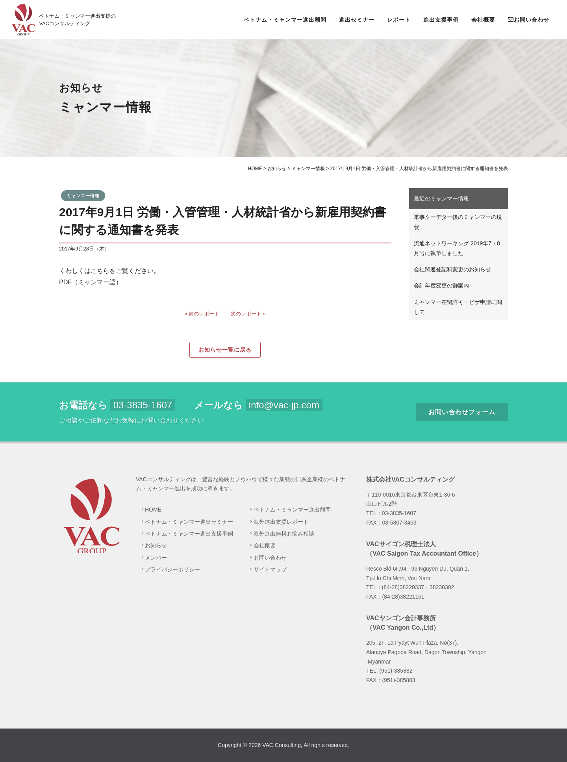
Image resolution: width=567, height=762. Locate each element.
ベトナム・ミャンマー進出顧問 (285, 20)
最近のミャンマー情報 (441, 198)
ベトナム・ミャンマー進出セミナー (189, 522)
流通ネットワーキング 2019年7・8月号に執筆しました (457, 248)
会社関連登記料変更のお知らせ (452, 269)
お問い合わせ (528, 19)
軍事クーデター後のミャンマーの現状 (458, 222)
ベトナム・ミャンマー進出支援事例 (189, 533)
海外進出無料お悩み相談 (284, 533)
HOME (153, 509)
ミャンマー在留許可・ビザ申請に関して (458, 307)
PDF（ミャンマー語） (90, 282)
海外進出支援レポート (281, 522)
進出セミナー (356, 20)
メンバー (156, 557)
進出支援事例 (441, 20)
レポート (399, 20)
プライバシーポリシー (172, 569)
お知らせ (156, 545)
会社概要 (483, 20)
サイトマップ (270, 569)
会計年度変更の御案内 (441, 285)
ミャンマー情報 (83, 195)
